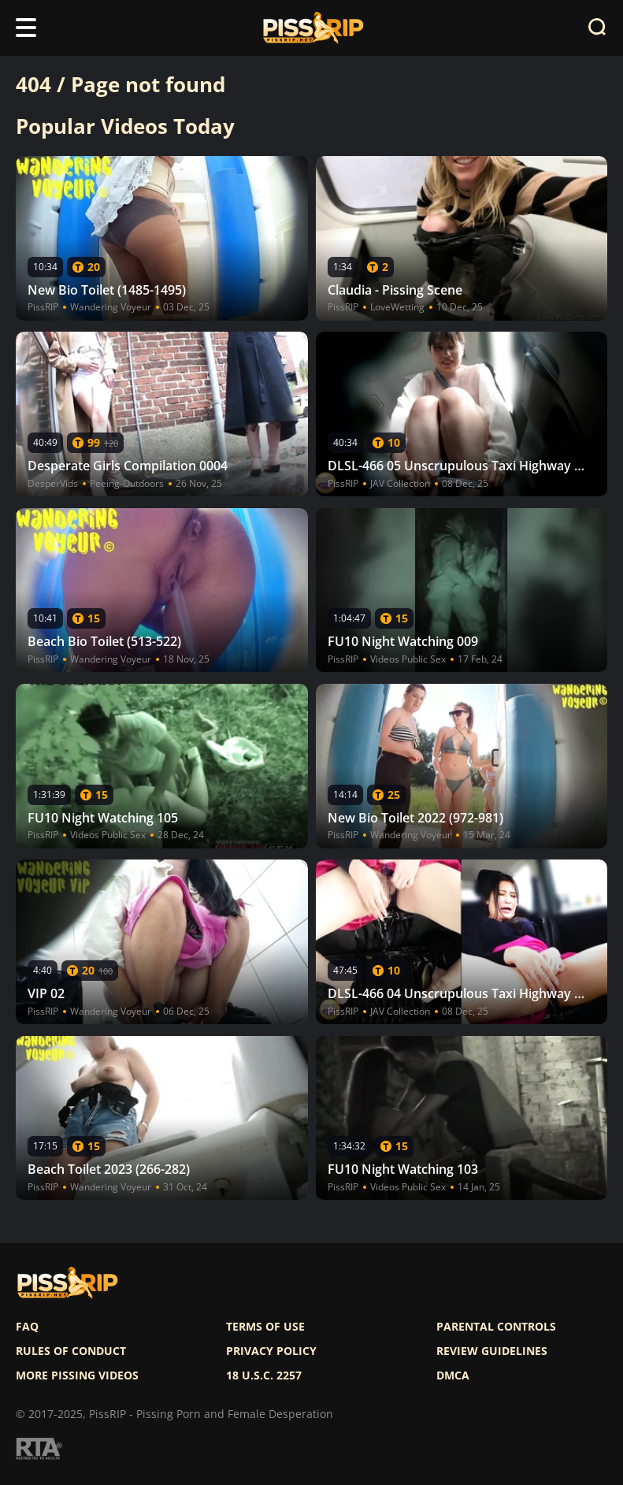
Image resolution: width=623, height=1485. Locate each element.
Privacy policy (271, 1351)
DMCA (452, 1375)
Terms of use (265, 1327)
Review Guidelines (491, 1351)
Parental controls (496, 1327)
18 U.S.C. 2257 (264, 1375)
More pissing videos (77, 1375)
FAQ (27, 1327)
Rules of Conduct (71, 1351)
